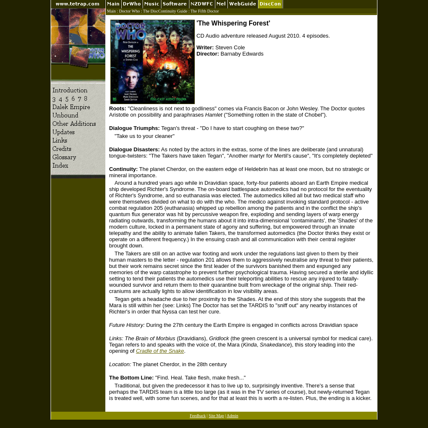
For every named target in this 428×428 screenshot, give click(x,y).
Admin (232, 415)
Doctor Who (129, 11)
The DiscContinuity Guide (165, 11)
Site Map (216, 415)
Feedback (198, 415)
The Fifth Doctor (205, 11)
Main (111, 11)
